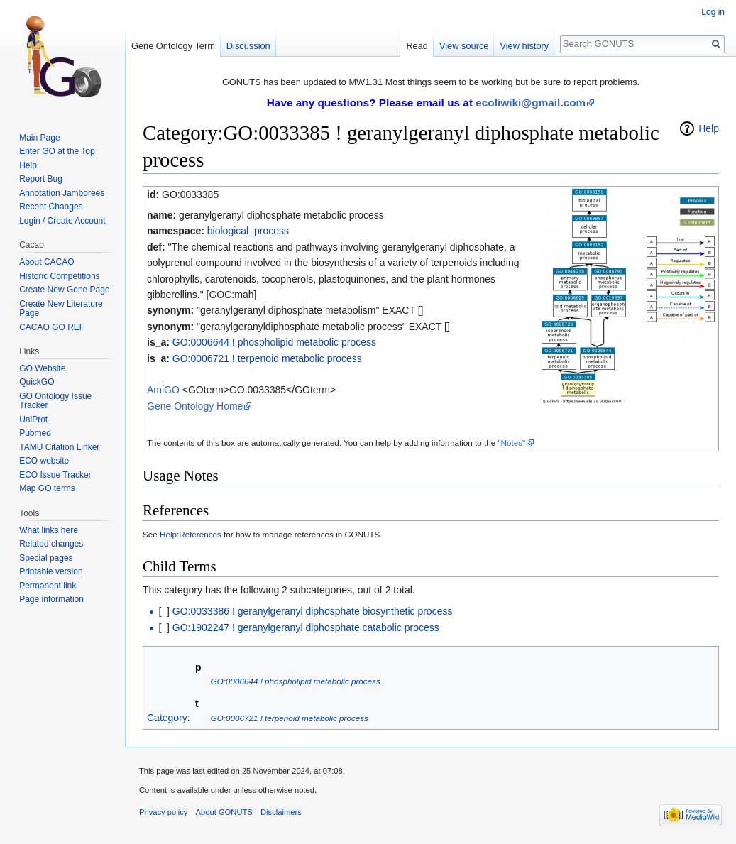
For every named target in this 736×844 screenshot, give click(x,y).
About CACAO (46, 262)
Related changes (51, 544)
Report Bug (40, 179)
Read (417, 45)
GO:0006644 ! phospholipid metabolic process (274, 342)
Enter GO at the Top (57, 151)
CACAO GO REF (51, 327)
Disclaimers (281, 812)
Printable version (50, 571)
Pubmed (35, 433)
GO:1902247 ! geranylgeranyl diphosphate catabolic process (305, 627)
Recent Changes (50, 207)
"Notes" (511, 442)
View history (524, 45)
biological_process (248, 230)
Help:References (190, 534)
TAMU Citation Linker (59, 447)
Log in (713, 12)
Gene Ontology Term (173, 45)
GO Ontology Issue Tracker (55, 401)
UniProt (33, 419)
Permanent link (47, 586)
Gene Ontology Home (195, 406)
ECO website (44, 461)
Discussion (248, 45)
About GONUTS (224, 812)
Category (167, 717)
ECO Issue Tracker (55, 475)
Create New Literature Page (60, 309)
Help (708, 128)
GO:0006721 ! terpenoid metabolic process (267, 358)
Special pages (45, 558)
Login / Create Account (62, 221)
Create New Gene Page (64, 290)
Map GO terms (47, 488)
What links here (48, 530)
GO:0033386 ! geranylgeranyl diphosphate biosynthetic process (312, 611)
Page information (51, 599)
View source (463, 45)
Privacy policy (163, 812)
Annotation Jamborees (61, 193)
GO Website (42, 368)
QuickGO (36, 382)
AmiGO (163, 389)
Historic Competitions (59, 276)
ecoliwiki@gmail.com (531, 103)
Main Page (39, 138)
